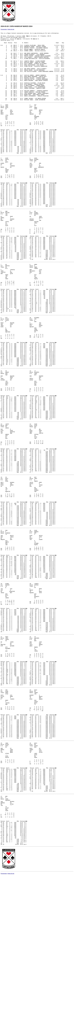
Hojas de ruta (10, 29)
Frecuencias (4, 29)
